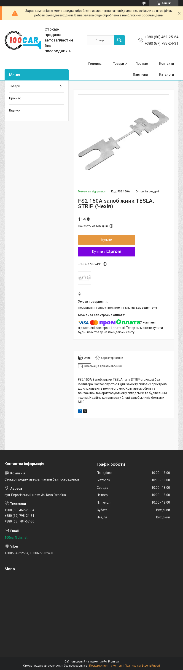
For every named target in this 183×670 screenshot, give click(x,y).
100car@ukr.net (16, 537)
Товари (118, 63)
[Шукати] (119, 40)
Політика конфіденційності (142, 665)
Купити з (106, 252)
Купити (106, 240)
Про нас (141, 63)
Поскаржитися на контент (106, 665)
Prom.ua (113, 661)
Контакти (166, 63)
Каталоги (166, 74)
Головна (95, 63)
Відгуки (14, 110)
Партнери (140, 74)
